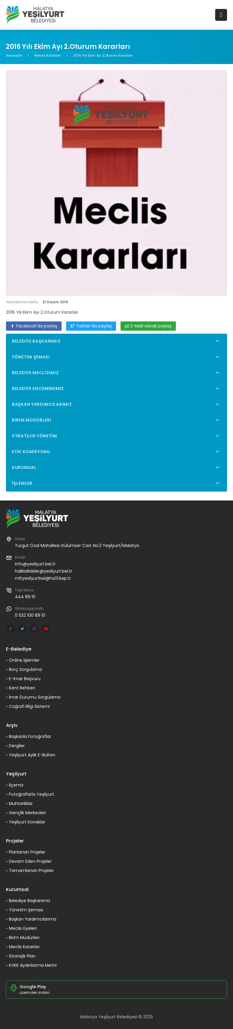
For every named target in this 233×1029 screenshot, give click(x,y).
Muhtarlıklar (21, 803)
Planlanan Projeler (27, 852)
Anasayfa (14, 55)
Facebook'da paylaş (33, 326)
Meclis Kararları (48, 55)
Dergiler (17, 746)
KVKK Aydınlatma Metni (33, 965)
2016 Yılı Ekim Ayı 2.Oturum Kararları (42, 312)
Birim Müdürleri (24, 938)
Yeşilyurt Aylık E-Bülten (32, 755)
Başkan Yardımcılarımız (33, 919)
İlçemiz (16, 785)
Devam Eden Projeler (30, 861)
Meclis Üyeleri (23, 928)
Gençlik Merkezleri (27, 813)
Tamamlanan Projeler (31, 870)
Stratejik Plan (22, 956)
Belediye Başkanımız (29, 901)
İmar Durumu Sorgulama (34, 697)
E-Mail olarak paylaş (148, 326)
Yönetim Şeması (26, 910)
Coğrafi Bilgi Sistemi (29, 706)
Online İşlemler (24, 660)
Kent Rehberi (22, 688)
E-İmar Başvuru (24, 679)
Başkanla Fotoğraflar (30, 736)
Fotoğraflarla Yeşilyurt (31, 794)
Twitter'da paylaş (91, 326)
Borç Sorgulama (25, 669)
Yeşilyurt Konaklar (27, 822)
